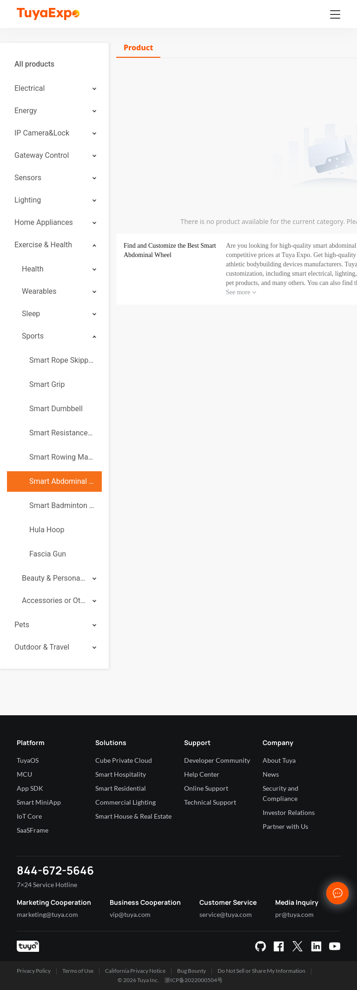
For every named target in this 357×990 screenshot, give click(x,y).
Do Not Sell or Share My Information (261, 970)
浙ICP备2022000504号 (194, 979)
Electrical (29, 88)
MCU (24, 774)
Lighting (27, 200)
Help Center (201, 774)
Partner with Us (285, 826)
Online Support (206, 788)
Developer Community (217, 760)
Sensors (27, 177)
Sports (33, 336)
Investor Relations (289, 812)
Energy (25, 110)
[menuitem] (54, 64)
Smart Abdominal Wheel (61, 481)
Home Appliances (43, 222)
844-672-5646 (55, 870)
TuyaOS (28, 760)
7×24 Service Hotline (47, 884)
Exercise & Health (43, 244)
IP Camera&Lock (41, 133)
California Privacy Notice (135, 970)
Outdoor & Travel (41, 647)
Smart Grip (47, 384)
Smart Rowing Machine (61, 457)
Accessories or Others (54, 600)
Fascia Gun (47, 553)
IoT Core (29, 816)
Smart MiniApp (39, 802)
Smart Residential (120, 788)
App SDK (30, 788)
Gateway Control (41, 155)
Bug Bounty (191, 970)
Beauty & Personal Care (54, 578)
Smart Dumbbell (56, 408)
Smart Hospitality (120, 774)
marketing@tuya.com (47, 914)
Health (33, 268)
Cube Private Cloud (123, 760)
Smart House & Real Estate (133, 816)
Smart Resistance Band (61, 432)
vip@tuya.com (130, 914)
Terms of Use (77, 970)
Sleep (31, 313)
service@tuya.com (225, 914)
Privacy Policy (34, 970)
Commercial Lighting (125, 802)
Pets (21, 624)
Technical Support (210, 802)
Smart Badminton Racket (61, 505)
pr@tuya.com (294, 914)
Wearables (39, 291)
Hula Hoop (46, 529)
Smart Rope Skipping (61, 360)
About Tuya (279, 760)
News (271, 774)
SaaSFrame (32, 830)
